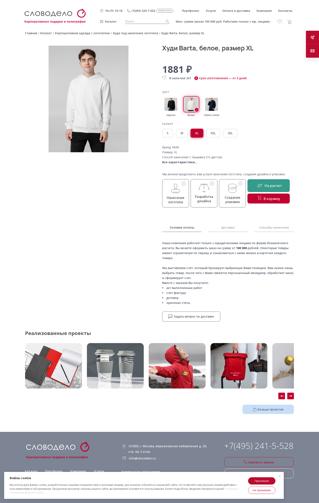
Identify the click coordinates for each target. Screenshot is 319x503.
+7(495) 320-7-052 (143, 11)
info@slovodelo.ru (144, 455)
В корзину (273, 200)
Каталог (111, 21)
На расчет (273, 186)
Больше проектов (271, 408)
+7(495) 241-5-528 (258, 445)
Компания (76, 468)
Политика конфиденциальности (147, 472)
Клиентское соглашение (141, 467)
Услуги (97, 468)
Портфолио (52, 468)
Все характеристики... (179, 162)
